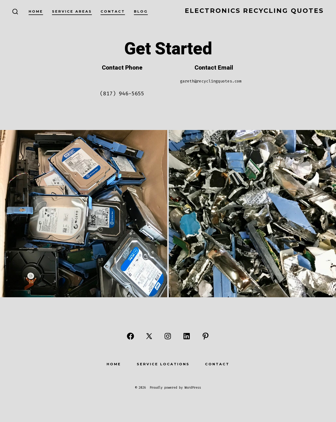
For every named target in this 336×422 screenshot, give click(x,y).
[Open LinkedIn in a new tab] (186, 336)
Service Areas (72, 11)
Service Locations (163, 364)
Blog (141, 11)
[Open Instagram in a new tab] (167, 336)
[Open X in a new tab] (149, 336)
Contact (113, 11)
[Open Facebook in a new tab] (130, 336)
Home (36, 11)
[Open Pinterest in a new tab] (205, 336)
